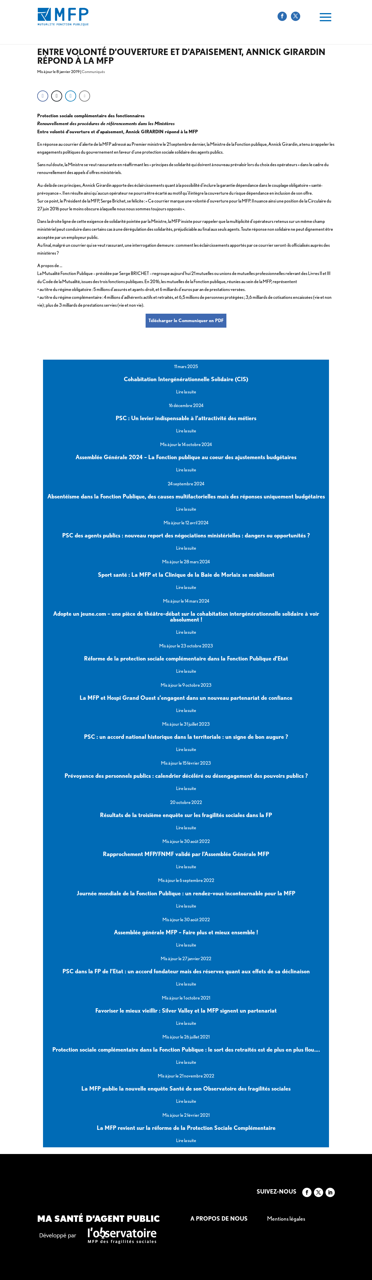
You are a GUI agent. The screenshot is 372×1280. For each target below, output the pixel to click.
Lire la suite (186, 392)
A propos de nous (219, 1218)
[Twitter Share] (56, 96)
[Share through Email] (84, 96)
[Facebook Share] (42, 96)
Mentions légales (286, 1218)
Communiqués (93, 71)
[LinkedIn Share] (70, 96)
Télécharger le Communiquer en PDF (186, 320)
